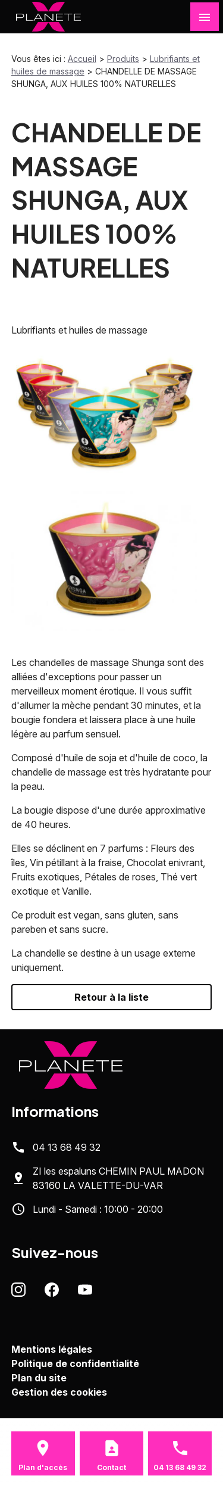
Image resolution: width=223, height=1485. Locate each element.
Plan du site (39, 1378)
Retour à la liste (111, 997)
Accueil (82, 59)
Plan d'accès (42, 1467)
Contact (111, 1467)
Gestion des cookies (59, 1392)
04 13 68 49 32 (66, 1147)
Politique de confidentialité (75, 1363)
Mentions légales (51, 1349)
